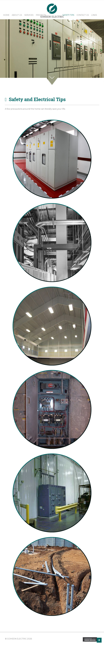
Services (28, 15)
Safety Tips (68, 15)
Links (94, 15)
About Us (17, 15)
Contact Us (83, 15)
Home (6, 15)
